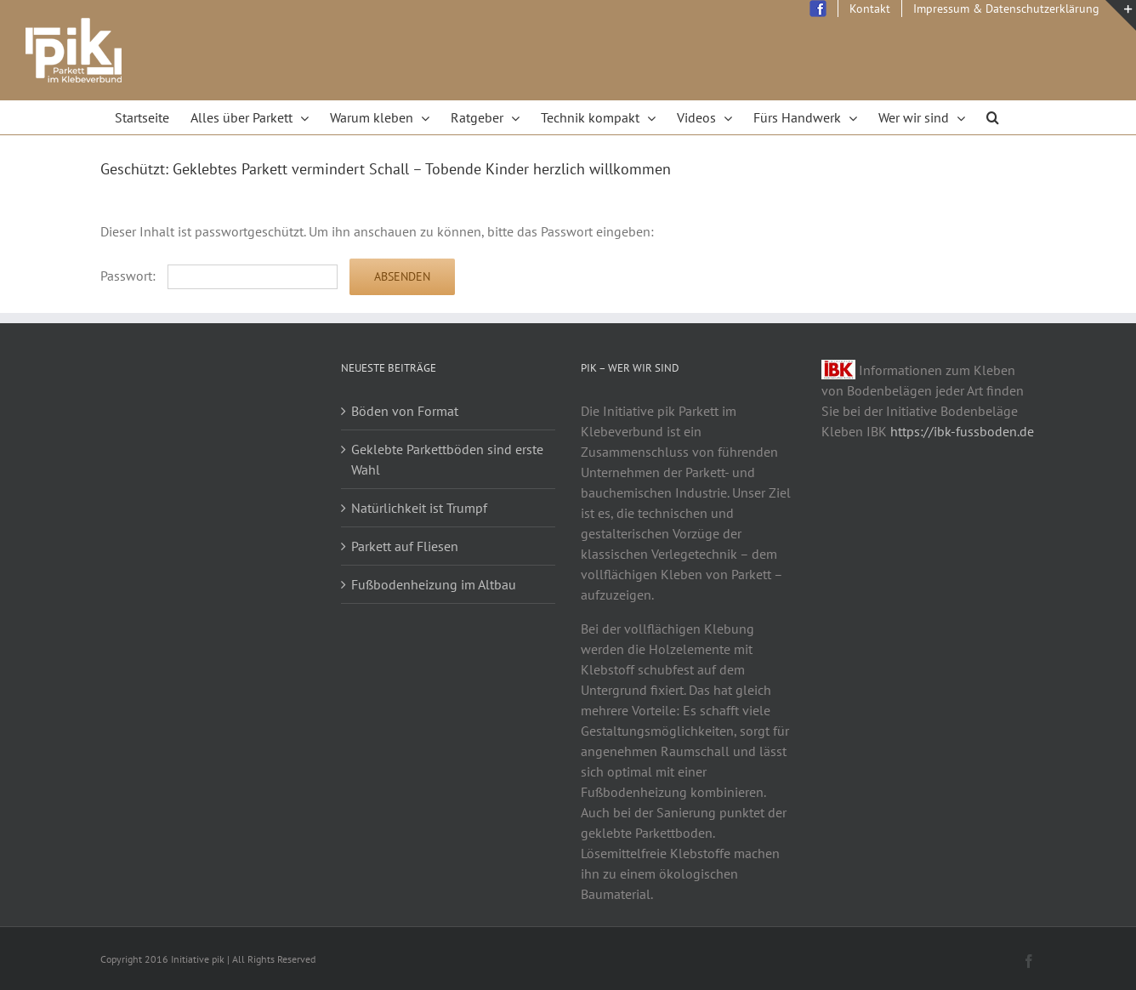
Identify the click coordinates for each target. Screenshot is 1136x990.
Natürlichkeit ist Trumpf (419, 507)
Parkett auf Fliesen (404, 546)
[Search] (993, 117)
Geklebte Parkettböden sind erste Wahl (447, 459)
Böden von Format (404, 410)
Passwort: (219, 275)
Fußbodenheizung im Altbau (433, 584)
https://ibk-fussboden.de (962, 431)
